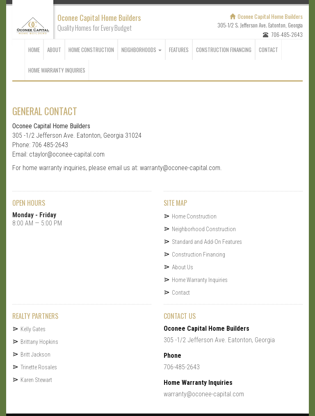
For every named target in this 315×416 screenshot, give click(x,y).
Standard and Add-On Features (207, 242)
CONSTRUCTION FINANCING (223, 49)
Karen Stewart (36, 380)
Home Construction (91, 49)
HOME (34, 49)
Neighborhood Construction (204, 229)
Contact (181, 292)
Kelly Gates (33, 329)
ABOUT (54, 49)
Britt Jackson (35, 354)
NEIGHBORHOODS (141, 49)
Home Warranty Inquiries (56, 70)
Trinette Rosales (39, 367)
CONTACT (268, 49)
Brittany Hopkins (39, 342)
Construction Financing (198, 254)
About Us (182, 267)
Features (179, 49)
